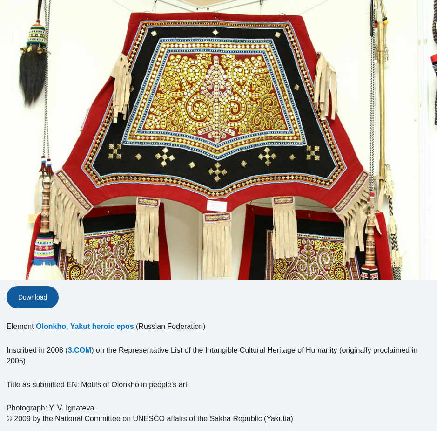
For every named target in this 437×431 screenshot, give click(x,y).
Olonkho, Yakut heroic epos (85, 326)
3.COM (80, 350)
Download (32, 297)
